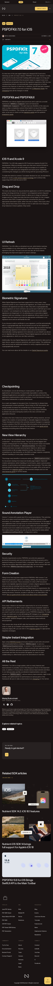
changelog (5, 91)
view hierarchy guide (8, 472)
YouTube (37, 952)
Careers (20, 956)
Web (19, 909)
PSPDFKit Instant (15, 642)
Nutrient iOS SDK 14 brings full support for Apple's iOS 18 (17, 845)
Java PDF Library (6, 909)
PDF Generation (6, 931)
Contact (37, 945)
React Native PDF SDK (8, 916)
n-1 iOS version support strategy (23, 178)
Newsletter (38, 935)
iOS (4, 729)
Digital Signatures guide (40, 350)
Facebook (37, 963)
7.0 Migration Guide (38, 89)
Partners (20, 960)
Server (20, 916)
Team (20, 952)
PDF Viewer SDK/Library (9, 927)
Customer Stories (40, 916)
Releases (10, 729)
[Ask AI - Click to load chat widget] (47, 980)
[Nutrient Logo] (3, 8)
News (36, 927)
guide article (44, 426)
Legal (19, 963)
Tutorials (37, 920)
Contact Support (7, 956)
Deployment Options (41, 931)
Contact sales (41, 8)
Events (37, 913)
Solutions (21, 920)
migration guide (29, 112)
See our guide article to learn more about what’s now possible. (27, 595)
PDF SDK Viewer (6, 913)
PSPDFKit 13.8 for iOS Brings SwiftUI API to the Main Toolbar (19, 881)
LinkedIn (37, 949)
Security (20, 949)
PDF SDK (4, 920)
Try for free (5, 945)
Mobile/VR (21, 913)
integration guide (7, 114)
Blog (36, 909)
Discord (37, 956)
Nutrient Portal (6, 952)
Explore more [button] (7, 778)
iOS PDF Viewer (6, 924)
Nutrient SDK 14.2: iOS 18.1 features (21, 811)
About (20, 945)
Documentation (6, 949)
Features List (38, 924)
